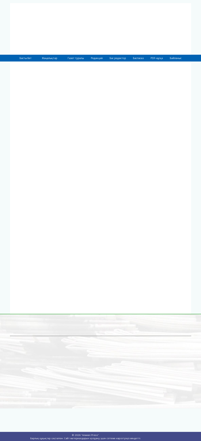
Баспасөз (138, 58)
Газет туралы (76, 58)
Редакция (97, 58)
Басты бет (25, 58)
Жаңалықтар (49, 58)
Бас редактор (118, 58)
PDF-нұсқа (157, 58)
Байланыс (176, 58)
